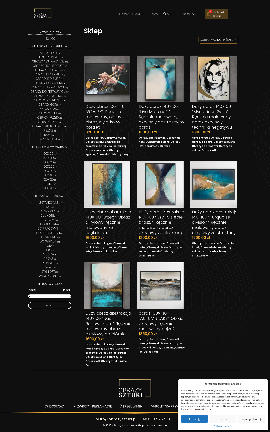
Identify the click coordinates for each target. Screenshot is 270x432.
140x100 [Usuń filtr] (50, 38)
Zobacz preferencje (251, 419)
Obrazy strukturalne (157, 146)
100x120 (48, 162)
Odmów (223, 419)
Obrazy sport (48, 122)
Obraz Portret (94, 137)
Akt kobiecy (48, 53)
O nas (153, 14)
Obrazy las (116, 357)
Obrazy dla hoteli (48, 74)
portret (48, 263)
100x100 (48, 153)
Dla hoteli (47, 215)
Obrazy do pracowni (205, 146)
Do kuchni (48, 224)
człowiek (48, 211)
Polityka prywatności (223, 426)
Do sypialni (48, 241)
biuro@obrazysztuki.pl (115, 419)
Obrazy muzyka (122, 154)
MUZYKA (48, 254)
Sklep (169, 14)
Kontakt (190, 14)
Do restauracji (48, 233)
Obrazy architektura (48, 66)
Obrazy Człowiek (115, 137)
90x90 (48, 188)
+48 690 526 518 (155, 419)
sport (48, 267)
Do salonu (48, 237)
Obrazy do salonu (97, 150)
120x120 (48, 179)
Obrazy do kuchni (225, 142)
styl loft (48, 271)
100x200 (48, 166)
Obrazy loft (103, 154)
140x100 (48, 158)
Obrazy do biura (96, 142)
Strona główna (130, 14)
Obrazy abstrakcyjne (152, 137)
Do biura (48, 220)
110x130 (48, 171)
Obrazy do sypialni (48, 100)
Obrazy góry (48, 104)
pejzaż (48, 258)
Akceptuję (194, 419)
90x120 (48, 184)
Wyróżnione (48, 139)
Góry (48, 246)
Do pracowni (48, 228)
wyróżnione (48, 276)
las (48, 250)
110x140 (48, 175)
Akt (48, 207)
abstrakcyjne (48, 202)
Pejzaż (90, 365)
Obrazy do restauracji (113, 146)
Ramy (48, 135)
